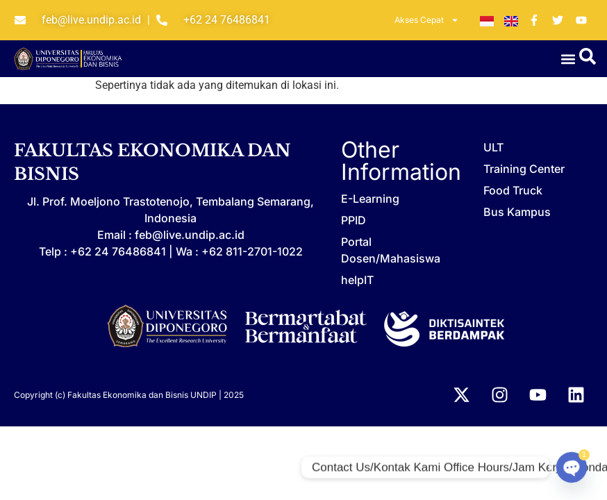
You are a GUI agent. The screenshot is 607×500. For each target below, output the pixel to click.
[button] (567, 58)
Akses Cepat (426, 20)
